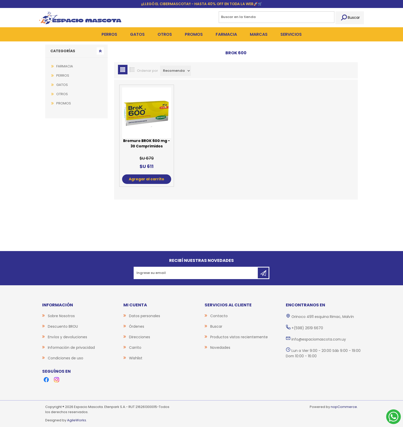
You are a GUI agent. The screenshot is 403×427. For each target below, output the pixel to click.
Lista (132, 69)
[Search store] (276, 17)
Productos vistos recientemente (239, 337)
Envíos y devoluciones (67, 337)
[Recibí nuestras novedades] (196, 273)
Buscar (350, 18)
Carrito (135, 347)
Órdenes (136, 326)
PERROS (62, 75)
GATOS (62, 84)
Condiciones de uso (65, 358)
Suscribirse (263, 273)
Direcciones (139, 337)
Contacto (219, 315)
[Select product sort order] (175, 71)
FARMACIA (64, 66)
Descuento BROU (63, 326)
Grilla (122, 69)
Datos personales (144, 315)
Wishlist (135, 358)
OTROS (62, 94)
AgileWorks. (77, 420)
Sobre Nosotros (61, 315)
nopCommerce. (344, 406)
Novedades (220, 347)
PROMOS (63, 103)
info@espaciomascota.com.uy (318, 339)
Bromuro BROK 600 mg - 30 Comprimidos (146, 143)
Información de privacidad (71, 347)
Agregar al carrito (146, 179)
